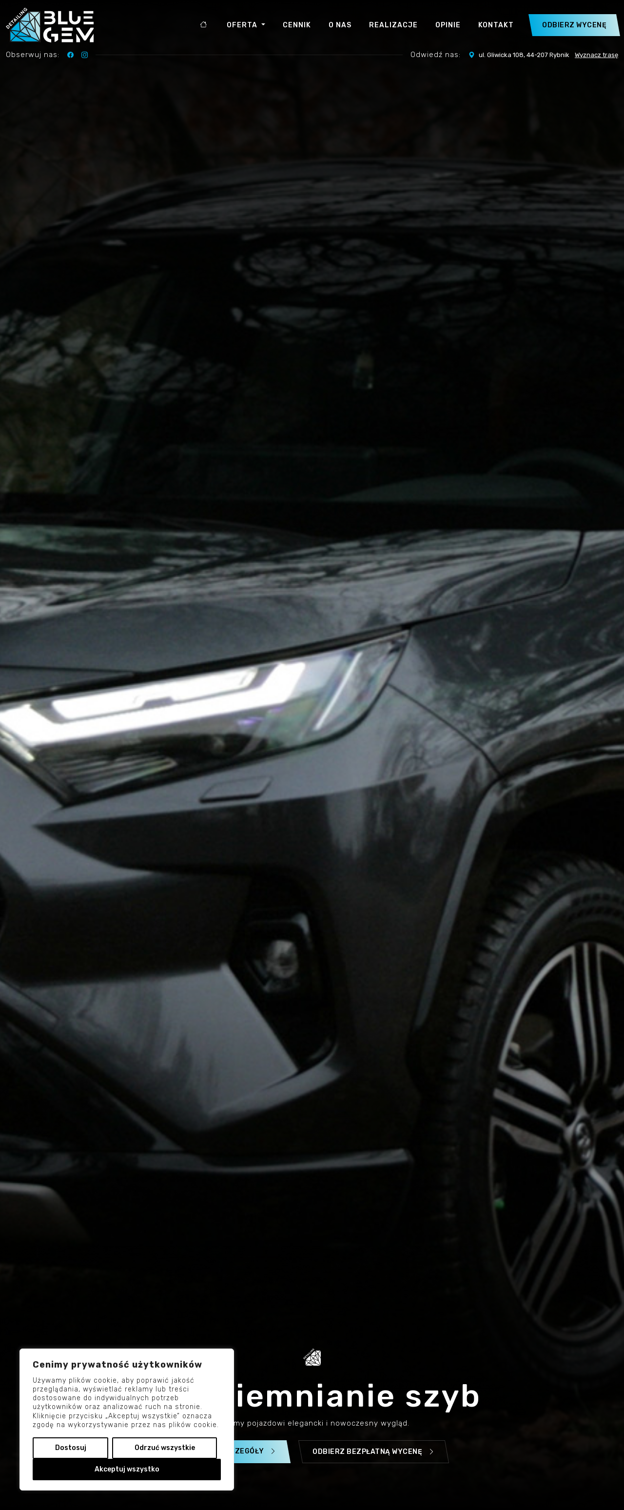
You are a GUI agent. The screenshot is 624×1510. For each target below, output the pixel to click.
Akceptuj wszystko (127, 1469)
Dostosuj (70, 1448)
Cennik (297, 25)
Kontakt (496, 25)
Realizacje (393, 25)
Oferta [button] (243, 25)
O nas (340, 25)
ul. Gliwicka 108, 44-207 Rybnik (543, 55)
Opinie (448, 25)
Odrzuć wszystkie (165, 1448)
